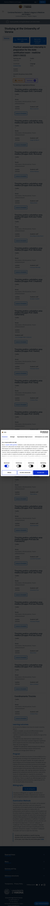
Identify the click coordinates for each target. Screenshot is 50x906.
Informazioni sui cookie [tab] (41, 436)
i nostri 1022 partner (11, 444)
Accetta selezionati (25, 472)
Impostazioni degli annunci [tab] (25, 436)
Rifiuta (9, 472)
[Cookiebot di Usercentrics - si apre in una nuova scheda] (41, 432)
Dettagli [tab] (12, 436)
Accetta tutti (40, 472)
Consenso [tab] (5, 436)
